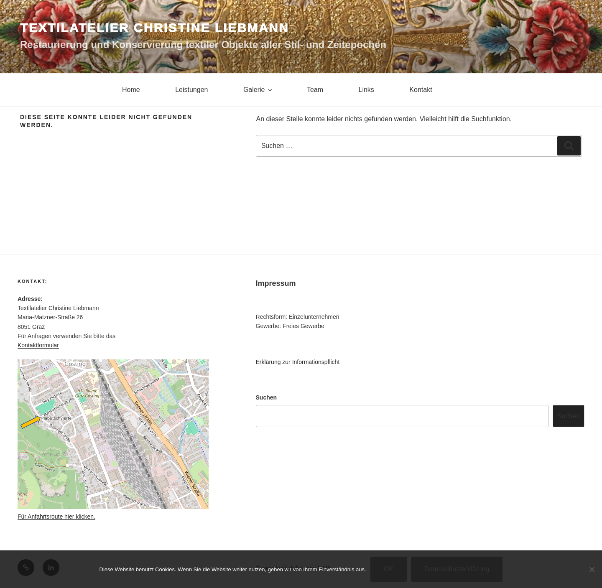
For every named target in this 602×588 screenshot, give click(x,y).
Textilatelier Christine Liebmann (154, 28)
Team (315, 89)
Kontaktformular (38, 345)
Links (366, 89)
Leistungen (191, 89)
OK (388, 569)
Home (131, 89)
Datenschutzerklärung (457, 569)
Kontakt (420, 89)
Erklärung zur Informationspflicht (298, 362)
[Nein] (591, 569)
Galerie (258, 89)
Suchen (266, 397)
